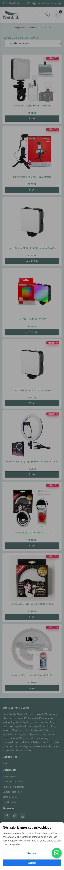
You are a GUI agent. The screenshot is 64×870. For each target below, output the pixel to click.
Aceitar (32, 862)
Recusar (32, 853)
